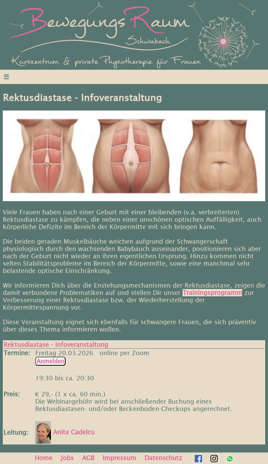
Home (43, 458)
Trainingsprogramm (212, 292)
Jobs (67, 458)
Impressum (119, 458)
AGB (88, 458)
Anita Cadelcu (65, 432)
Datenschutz (163, 458)
